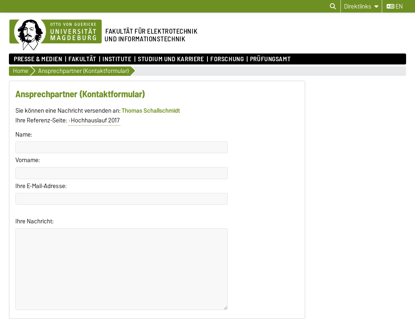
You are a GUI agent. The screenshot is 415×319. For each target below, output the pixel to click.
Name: (23, 134)
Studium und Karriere (171, 59)
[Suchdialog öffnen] (333, 6)
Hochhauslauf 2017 (95, 120)
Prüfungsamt (270, 59)
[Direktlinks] (361, 6)
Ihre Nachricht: (34, 221)
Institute (117, 59)
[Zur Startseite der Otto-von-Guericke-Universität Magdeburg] (55, 35)
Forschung (227, 59)
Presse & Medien (38, 59)
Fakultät (82, 59)
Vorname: (27, 160)
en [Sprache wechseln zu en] (395, 6)
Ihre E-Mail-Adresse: (40, 186)
